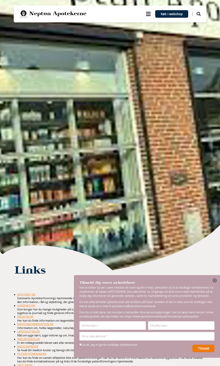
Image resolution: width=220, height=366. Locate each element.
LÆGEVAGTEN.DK (28, 331)
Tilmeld (203, 348)
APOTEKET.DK (26, 294)
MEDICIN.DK (25, 317)
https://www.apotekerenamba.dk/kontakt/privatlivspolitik (162, 316)
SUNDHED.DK (26, 305)
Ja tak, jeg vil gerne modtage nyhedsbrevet (108, 345)
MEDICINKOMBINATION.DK (35, 324)
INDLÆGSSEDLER (28, 339)
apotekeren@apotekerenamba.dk (133, 306)
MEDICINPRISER (27, 346)
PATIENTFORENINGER (31, 354)
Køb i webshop (172, 14)
